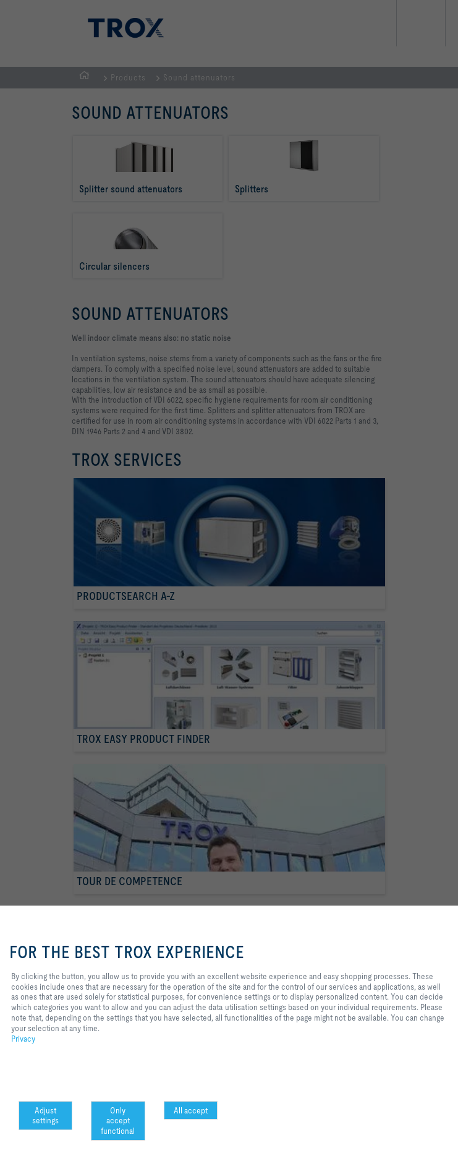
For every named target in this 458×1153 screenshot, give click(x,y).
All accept (191, 1110)
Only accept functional (118, 1120)
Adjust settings (45, 1115)
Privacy (23, 1039)
